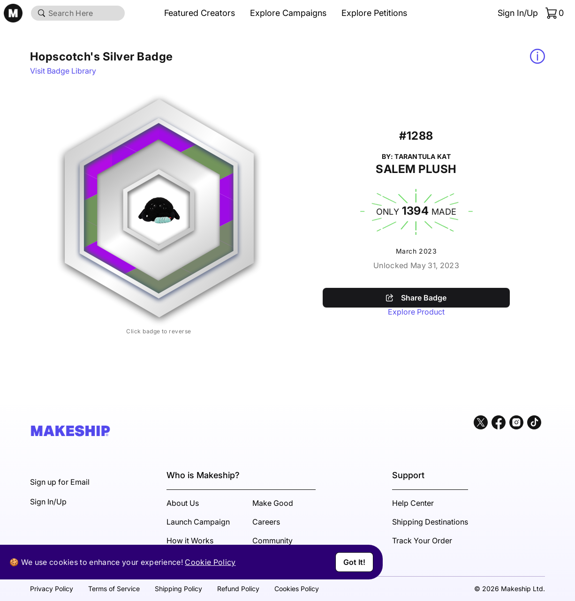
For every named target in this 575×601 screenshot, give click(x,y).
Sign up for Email (60, 482)
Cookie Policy (210, 562)
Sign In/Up (518, 13)
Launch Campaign (198, 521)
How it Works (189, 540)
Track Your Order (422, 540)
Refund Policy (238, 589)
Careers (266, 521)
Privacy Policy (51, 589)
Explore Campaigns (288, 13)
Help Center (413, 503)
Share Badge (416, 297)
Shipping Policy (178, 589)
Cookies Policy (296, 589)
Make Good (272, 503)
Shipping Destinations (430, 521)
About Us (182, 503)
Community (272, 540)
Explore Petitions (374, 13)
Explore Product (416, 312)
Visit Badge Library (63, 70)
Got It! (354, 562)
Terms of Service (114, 589)
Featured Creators (199, 13)
